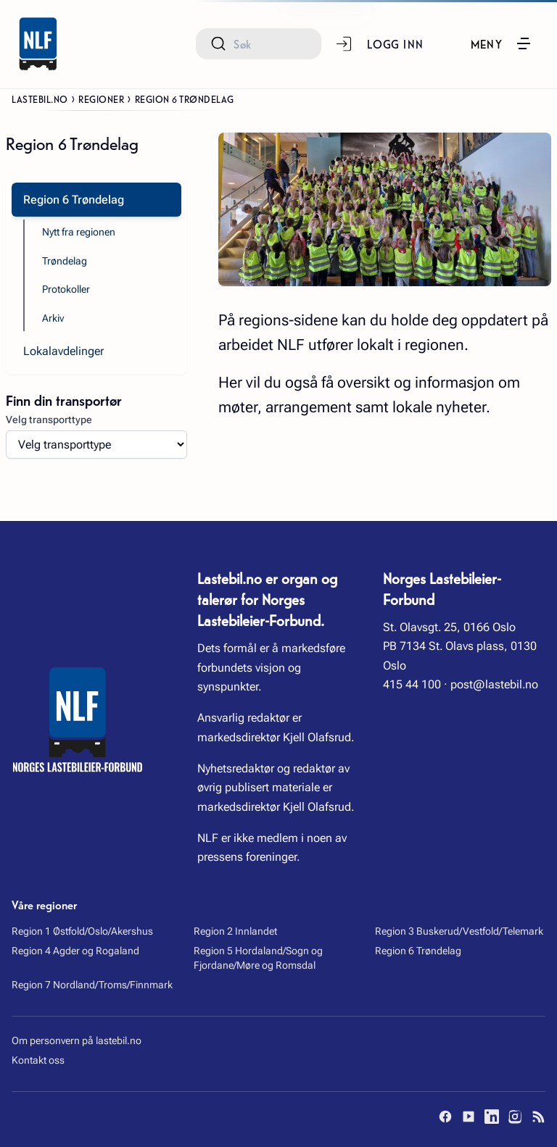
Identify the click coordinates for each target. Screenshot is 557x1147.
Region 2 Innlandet (235, 931)
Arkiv (53, 318)
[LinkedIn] (491, 1116)
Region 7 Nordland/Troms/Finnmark (92, 984)
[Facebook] (445, 1116)
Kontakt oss (38, 1060)
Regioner (101, 98)
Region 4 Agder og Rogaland (75, 950)
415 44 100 (412, 684)
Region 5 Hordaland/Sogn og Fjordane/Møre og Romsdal (258, 958)
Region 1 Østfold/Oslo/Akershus (82, 931)
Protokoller (66, 289)
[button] (502, 43)
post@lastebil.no (494, 684)
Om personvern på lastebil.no (76, 1040)
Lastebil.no (40, 98)
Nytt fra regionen (78, 232)
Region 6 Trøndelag (418, 950)
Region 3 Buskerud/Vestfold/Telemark (459, 931)
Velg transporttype (49, 419)
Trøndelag (64, 261)
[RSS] (538, 1116)
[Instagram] (515, 1116)
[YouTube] (468, 1116)
